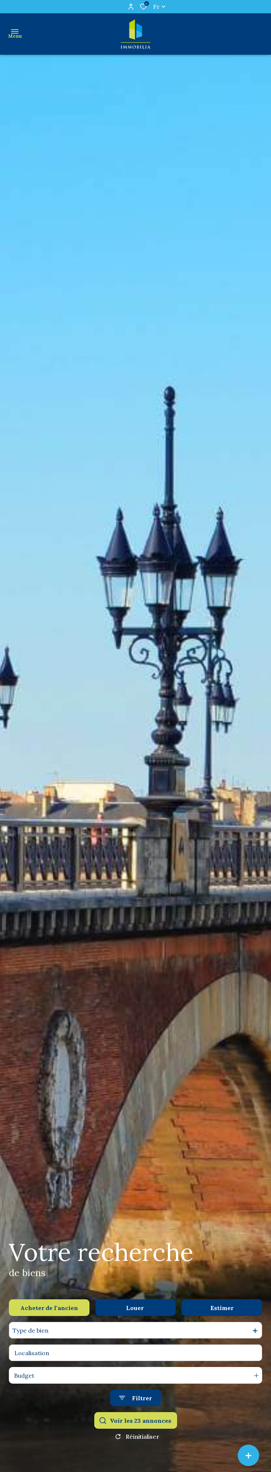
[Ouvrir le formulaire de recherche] (135, 1398)
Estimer (222, 1308)
